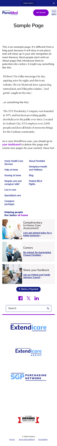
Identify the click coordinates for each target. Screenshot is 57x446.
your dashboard (11, 145)
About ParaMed (37, 161)
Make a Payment (29, 289)
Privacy (12, 439)
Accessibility (43, 439)
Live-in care (10, 190)
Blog (31, 175)
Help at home (11, 170)
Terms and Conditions (27, 439)
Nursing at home (12, 175)
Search (48, 308)
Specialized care (12, 195)
